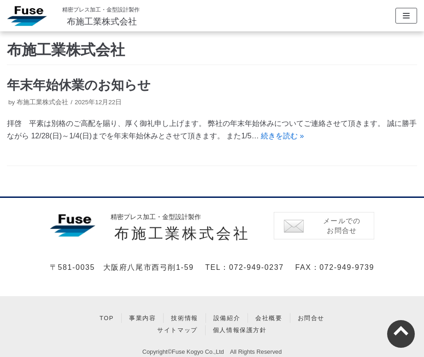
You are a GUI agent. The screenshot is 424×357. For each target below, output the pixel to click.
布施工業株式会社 (102, 21)
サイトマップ (177, 330)
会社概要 (268, 318)
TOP (107, 318)
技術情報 (184, 318)
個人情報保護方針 (240, 330)
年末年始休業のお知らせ (79, 85)
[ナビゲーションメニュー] (406, 16)
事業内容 (142, 318)
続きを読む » (282, 136)
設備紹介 (226, 318)
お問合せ (311, 318)
